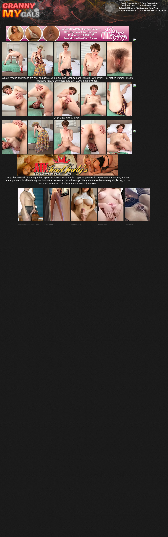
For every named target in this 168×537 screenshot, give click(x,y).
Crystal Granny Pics (130, 8)
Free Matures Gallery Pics (154, 10)
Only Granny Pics (150, 3)
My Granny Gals (21, 10)
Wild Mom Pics (149, 6)
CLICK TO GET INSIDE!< (67, 118)
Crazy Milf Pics (128, 6)
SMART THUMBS (90, 458)
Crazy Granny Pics (130, 3)
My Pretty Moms (128, 10)
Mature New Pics (150, 8)
